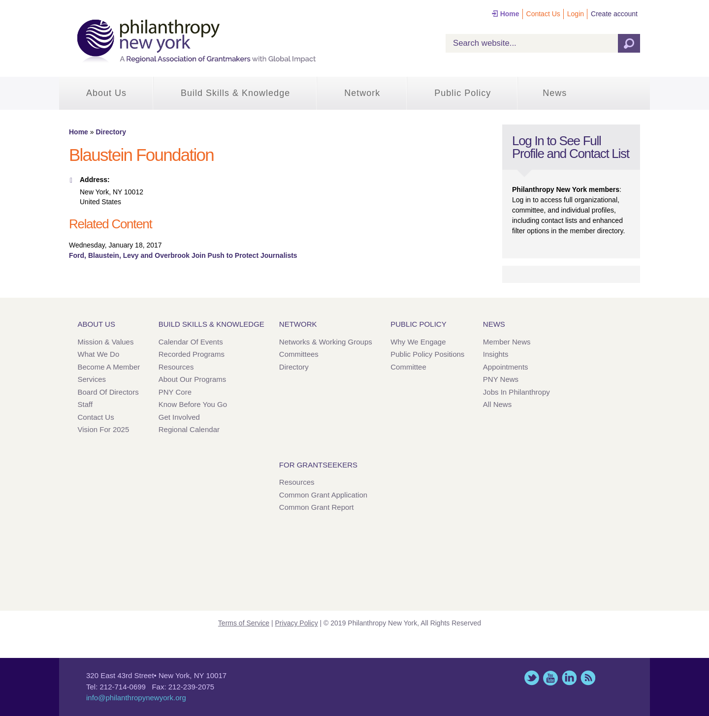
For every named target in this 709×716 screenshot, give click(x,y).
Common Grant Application (323, 495)
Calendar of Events (191, 342)
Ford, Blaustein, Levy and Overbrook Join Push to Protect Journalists (183, 255)
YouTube (550, 677)
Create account (614, 14)
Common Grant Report (316, 507)
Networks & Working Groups (325, 342)
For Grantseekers (318, 465)
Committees (299, 354)
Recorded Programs (192, 354)
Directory (111, 132)
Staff (85, 404)
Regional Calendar (189, 429)
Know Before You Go (193, 404)
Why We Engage (418, 342)
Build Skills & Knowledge (235, 93)
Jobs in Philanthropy (516, 392)
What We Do (99, 354)
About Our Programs (192, 379)
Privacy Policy (296, 623)
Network (362, 93)
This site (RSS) (587, 677)
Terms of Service (243, 623)
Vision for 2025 (103, 429)
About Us (106, 93)
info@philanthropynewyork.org (136, 697)
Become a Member (109, 367)
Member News (507, 342)
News (555, 93)
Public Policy (462, 93)
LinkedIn (569, 677)
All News (497, 404)
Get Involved (179, 417)
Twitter (531, 677)
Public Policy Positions (427, 354)
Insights (496, 354)
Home (509, 14)
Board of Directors (108, 392)
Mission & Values (106, 342)
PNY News (500, 379)
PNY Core (175, 392)
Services (92, 379)
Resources (176, 367)
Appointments (505, 367)
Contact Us (543, 14)
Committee (408, 367)
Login (575, 14)
